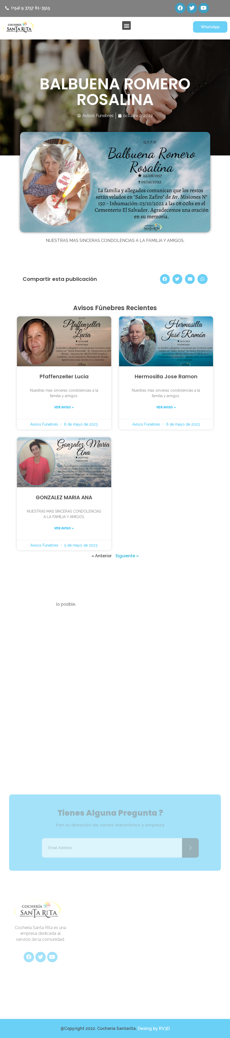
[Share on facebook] (165, 279)
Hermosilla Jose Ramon (166, 376)
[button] (126, 25)
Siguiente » (127, 555)
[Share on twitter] (177, 279)
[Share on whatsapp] (202, 279)
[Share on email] (190, 279)
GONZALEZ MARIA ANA (64, 497)
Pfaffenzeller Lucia (64, 376)
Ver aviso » (64, 407)
